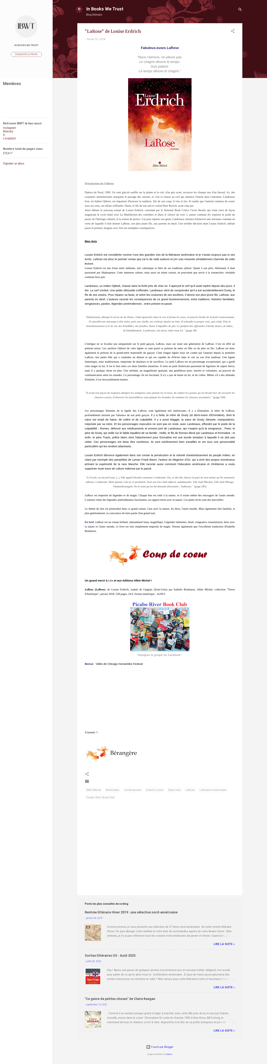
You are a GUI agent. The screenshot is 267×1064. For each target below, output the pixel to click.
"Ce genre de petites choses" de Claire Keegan (120, 999)
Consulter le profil (26, 54)
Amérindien (112, 790)
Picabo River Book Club (100, 797)
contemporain (132, 790)
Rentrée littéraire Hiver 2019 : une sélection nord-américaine (131, 912)
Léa (110, 580)
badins (169, 1054)
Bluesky (8, 131)
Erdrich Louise (154, 790)
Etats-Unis (174, 790)
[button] (232, 32)
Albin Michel (93, 790)
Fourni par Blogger (160, 1047)
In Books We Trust (104, 9)
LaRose (190, 790)
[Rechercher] (240, 10)
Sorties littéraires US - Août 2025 (110, 955)
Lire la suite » (224, 944)
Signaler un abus (13, 163)
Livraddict (9, 138)
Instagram (9, 128)
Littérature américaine (213, 790)
